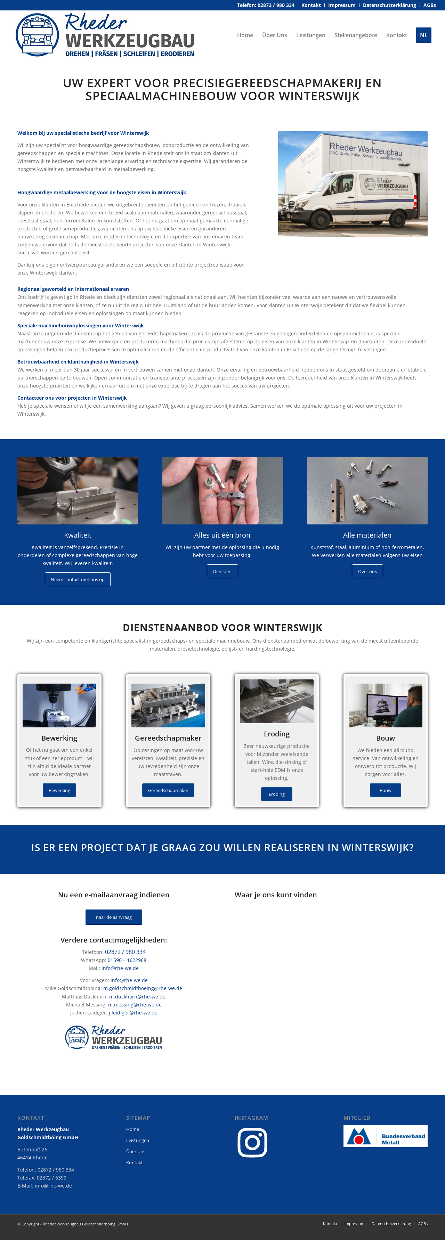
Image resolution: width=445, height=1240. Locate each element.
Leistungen (137, 1140)
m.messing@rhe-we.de (135, 1004)
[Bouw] (385, 790)
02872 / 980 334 (125, 952)
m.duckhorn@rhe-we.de (137, 996)
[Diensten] (222, 571)
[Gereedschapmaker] (168, 790)
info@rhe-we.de (120, 968)
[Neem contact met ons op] (78, 579)
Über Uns (135, 1151)
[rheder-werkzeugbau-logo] (105, 35)
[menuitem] (311, 5)
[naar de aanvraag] (114, 917)
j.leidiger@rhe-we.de (133, 1012)
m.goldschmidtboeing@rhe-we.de (142, 988)
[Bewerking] (59, 790)
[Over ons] (367, 571)
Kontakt (134, 1162)
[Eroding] (276, 794)
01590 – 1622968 (127, 960)
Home (132, 1129)
